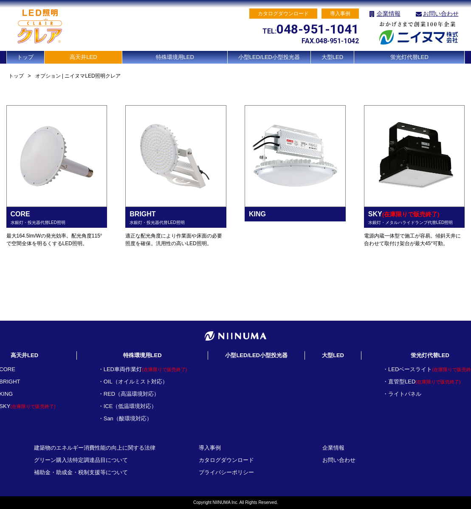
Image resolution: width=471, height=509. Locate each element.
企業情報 (388, 13)
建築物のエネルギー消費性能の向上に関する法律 (94, 448)
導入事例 (210, 448)
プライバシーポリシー (226, 472)
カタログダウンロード (226, 460)
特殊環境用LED (175, 57)
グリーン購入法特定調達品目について (81, 460)
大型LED (332, 57)
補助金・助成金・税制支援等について (81, 472)
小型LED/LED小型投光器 (269, 57)
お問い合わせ (441, 13)
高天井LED (83, 57)
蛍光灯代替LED (409, 57)
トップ (25, 57)
